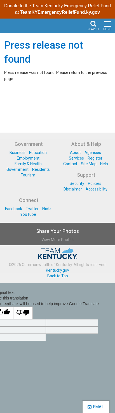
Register (95, 158)
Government (17, 169)
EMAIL (96, 407)
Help (104, 164)
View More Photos (57, 239)
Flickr (46, 208)
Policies (94, 183)
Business (17, 152)
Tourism (28, 175)
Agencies (93, 152)
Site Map (89, 164)
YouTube (28, 214)
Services (76, 158)
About (75, 152)
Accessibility (96, 189)
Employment (28, 158)
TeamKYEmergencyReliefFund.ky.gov (60, 12)
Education (38, 152)
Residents (41, 169)
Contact (70, 164)
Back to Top (57, 276)
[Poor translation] (23, 313)
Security (77, 183)
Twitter (32, 208)
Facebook (13, 208)
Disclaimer (73, 189)
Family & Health (28, 164)
